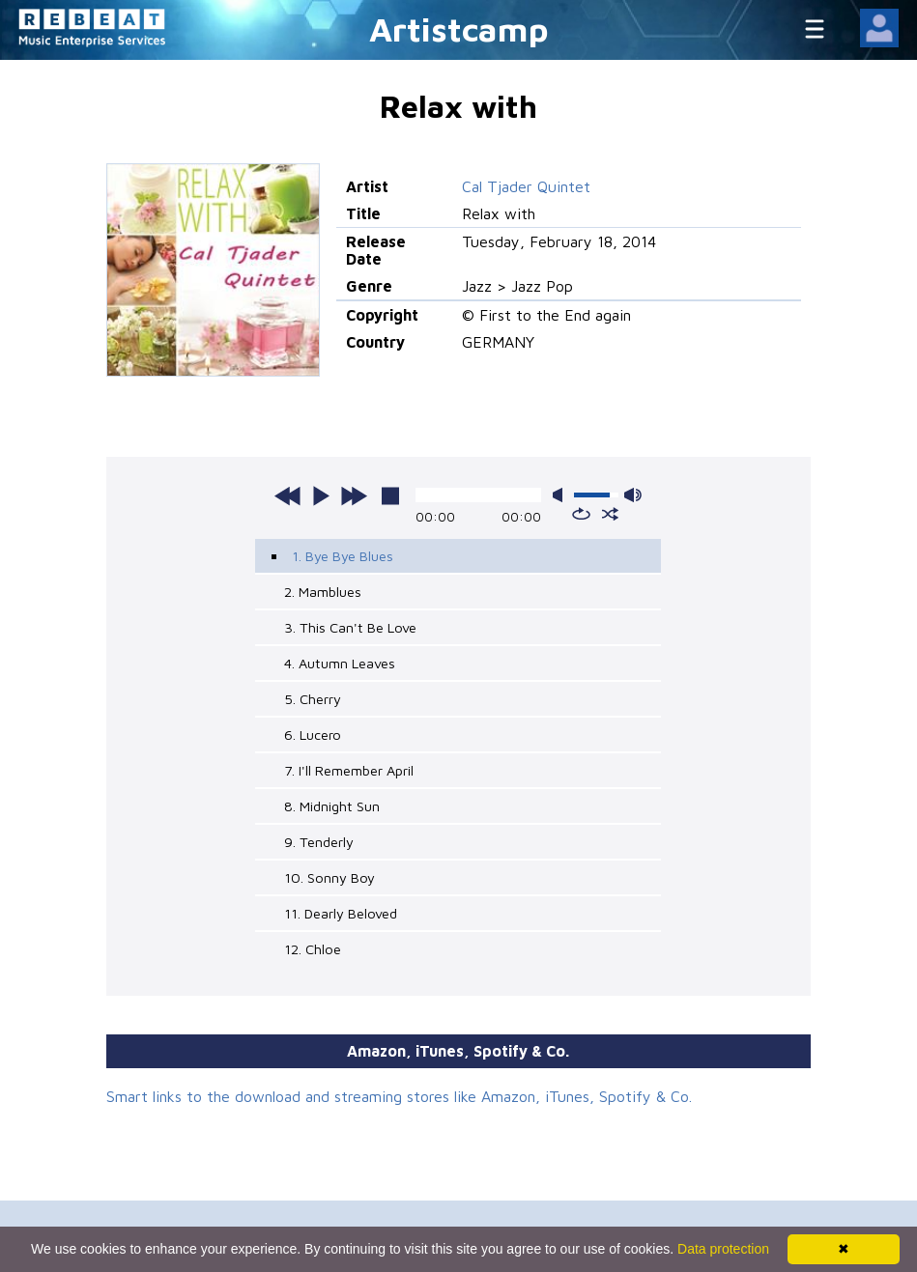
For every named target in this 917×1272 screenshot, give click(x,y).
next (353, 495)
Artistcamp (459, 28)
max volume (633, 495)
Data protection (723, 1249)
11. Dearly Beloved (340, 913)
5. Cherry (312, 699)
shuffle (610, 514)
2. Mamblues (322, 591)
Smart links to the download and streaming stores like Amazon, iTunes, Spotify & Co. (399, 1096)
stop (390, 495)
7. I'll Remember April (349, 770)
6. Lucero (312, 734)
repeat (581, 514)
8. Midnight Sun (332, 806)
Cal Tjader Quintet (526, 186)
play (320, 495)
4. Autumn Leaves (339, 663)
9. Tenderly (319, 842)
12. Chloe (312, 949)
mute (561, 495)
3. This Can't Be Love (350, 627)
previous (287, 495)
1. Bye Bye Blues (342, 556)
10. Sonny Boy (329, 877)
